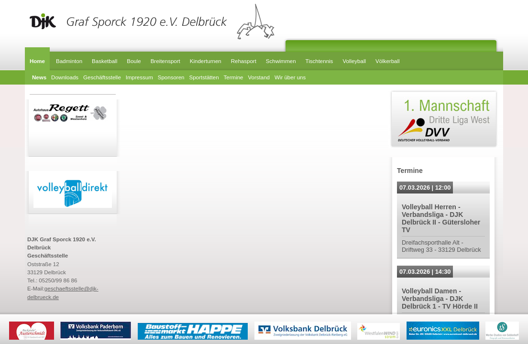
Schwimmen (281, 61)
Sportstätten (204, 77)
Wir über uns (290, 77)
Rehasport (243, 61)
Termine (233, 77)
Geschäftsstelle (102, 77)
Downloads (64, 77)
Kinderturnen (205, 61)
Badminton (69, 61)
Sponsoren (171, 77)
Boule (134, 61)
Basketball (104, 61)
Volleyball (354, 61)
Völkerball (387, 61)
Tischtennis (319, 61)
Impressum (139, 77)
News (39, 77)
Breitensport (165, 61)
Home (37, 61)
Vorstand (259, 77)
